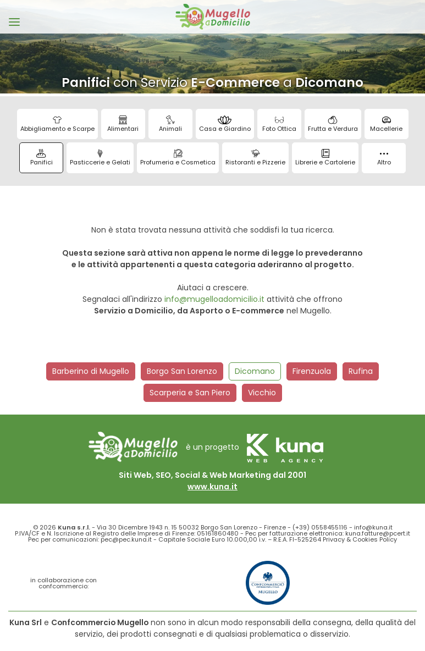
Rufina (361, 371)
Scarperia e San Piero (190, 392)
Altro (384, 160)
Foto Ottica (279, 124)
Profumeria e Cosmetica (178, 158)
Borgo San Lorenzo (182, 371)
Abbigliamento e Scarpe (57, 124)
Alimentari (123, 124)
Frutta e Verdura (333, 124)
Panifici (41, 158)
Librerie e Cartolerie (325, 158)
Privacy (334, 539)
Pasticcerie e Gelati (100, 158)
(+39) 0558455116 (319, 527)
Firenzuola (311, 371)
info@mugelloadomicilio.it (214, 299)
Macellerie (386, 124)
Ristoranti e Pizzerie (255, 158)
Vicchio (262, 392)
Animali (170, 124)
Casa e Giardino (225, 124)
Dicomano (255, 371)
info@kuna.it (373, 527)
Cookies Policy (374, 539)
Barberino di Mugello (90, 371)
